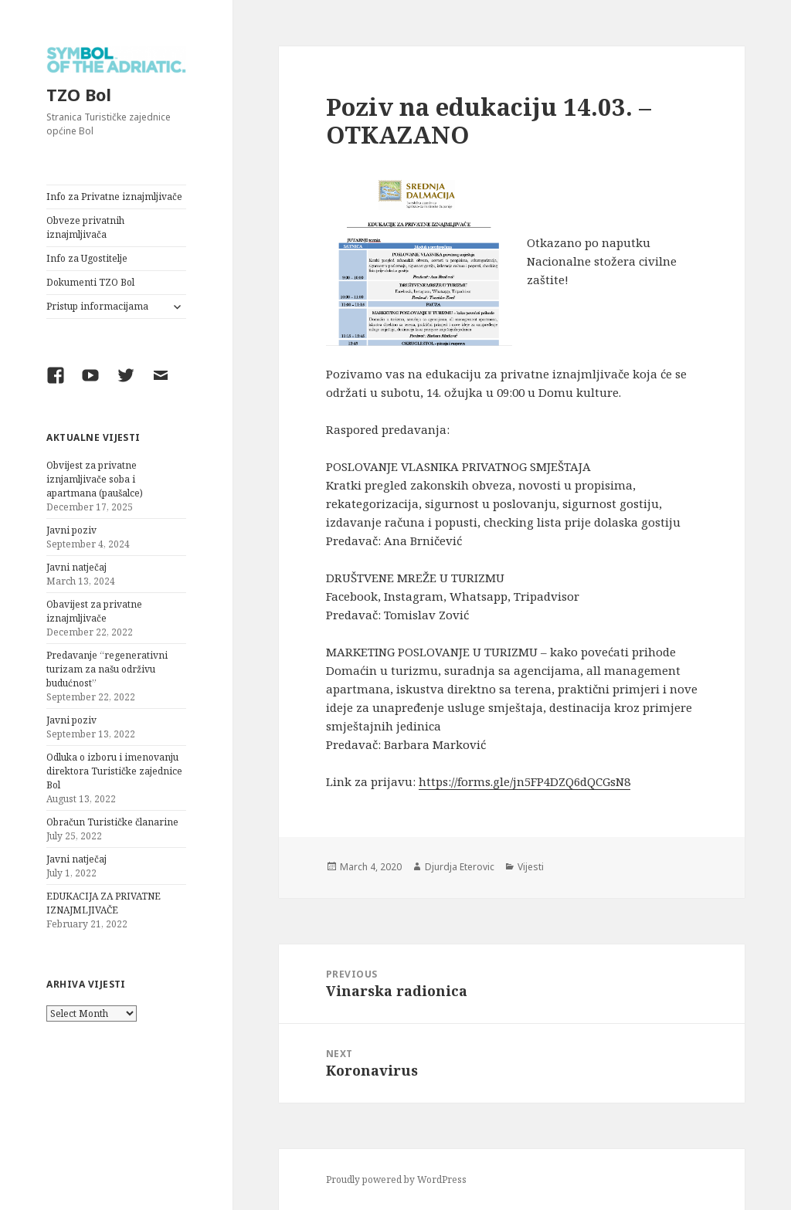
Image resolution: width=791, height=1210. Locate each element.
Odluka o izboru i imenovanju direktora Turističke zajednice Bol (114, 771)
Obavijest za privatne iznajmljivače (94, 611)
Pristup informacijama (97, 306)
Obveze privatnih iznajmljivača (85, 227)
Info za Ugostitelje (86, 258)
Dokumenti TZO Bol (90, 282)
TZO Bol (78, 94)
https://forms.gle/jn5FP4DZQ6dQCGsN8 (524, 781)
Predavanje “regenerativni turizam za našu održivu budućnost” (107, 669)
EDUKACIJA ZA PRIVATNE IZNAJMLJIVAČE (103, 903)
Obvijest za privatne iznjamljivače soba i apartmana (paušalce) (94, 479)
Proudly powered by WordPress (396, 1179)
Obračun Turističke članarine (112, 822)
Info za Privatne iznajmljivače (114, 196)
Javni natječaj (76, 567)
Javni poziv (71, 530)
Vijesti (531, 866)
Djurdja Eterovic (459, 866)
